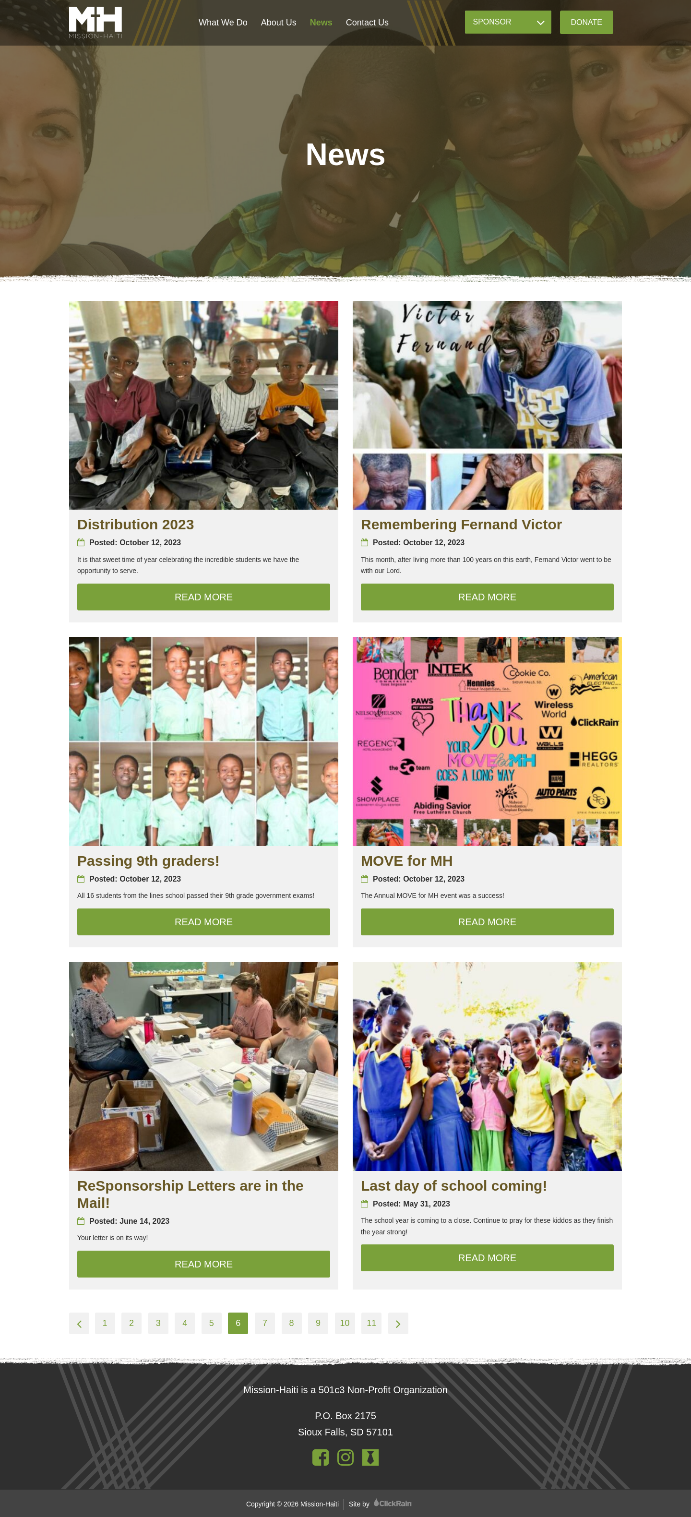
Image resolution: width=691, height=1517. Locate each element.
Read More (252, 595)
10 (345, 1323)
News (321, 22)
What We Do (223, 22)
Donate (586, 22)
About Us (279, 22)
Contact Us (367, 22)
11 (371, 1323)
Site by (380, 1504)
